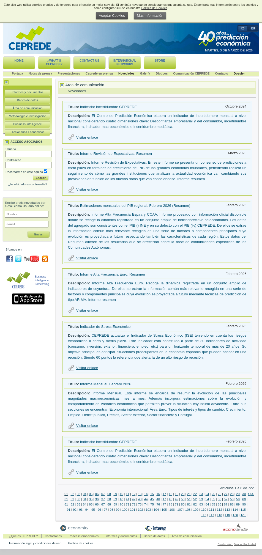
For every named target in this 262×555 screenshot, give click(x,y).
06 (97, 494)
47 (164, 499)
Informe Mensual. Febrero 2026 (105, 384)
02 (72, 494)
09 (115, 494)
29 (238, 494)
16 (158, 494)
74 (146, 504)
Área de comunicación (28, 108)
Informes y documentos (27, 92)
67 (103, 504)
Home (19, 60)
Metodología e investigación (27, 116)
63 (78, 504)
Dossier (239, 73)
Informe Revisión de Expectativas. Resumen (116, 154)
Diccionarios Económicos (28, 132)
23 (201, 494)
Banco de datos (27, 100)
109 (195, 509)
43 (140, 499)
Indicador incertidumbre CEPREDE (108, 107)
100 (124, 509)
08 (109, 494)
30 (244, 494)
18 (170, 494)
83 (201, 504)
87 (226, 504)
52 (195, 499)
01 (66, 494)
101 (132, 509)
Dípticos (162, 73)
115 (243, 509)
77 (164, 504)
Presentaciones (69, 73)
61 (66, 504)
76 (158, 504)
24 (207, 494)
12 (133, 494)
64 (84, 504)
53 (201, 499)
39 (115, 499)
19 (176, 494)
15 (152, 494)
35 (90, 499)
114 (235, 509)
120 (235, 514)
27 (226, 494)
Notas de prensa (40, 73)
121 (243, 514)
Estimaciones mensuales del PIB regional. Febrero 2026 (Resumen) (135, 206)
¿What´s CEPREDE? (54, 62)
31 (66, 499)
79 (176, 504)
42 (133, 499)
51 (189, 499)
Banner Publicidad (245, 544)
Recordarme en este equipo (26, 172)
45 (152, 499)
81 (189, 504)
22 (195, 494)
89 (238, 504)
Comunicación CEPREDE (191, 73)
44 (146, 499)
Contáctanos (53, 536)
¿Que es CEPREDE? (23, 536)
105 (164, 509)
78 (170, 504)
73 (140, 504)
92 (75, 509)
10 (121, 494)
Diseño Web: (225, 544)
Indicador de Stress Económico (105, 327)
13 (140, 494)
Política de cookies (81, 543)
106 (172, 509)
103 (148, 509)
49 (176, 499)
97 (105, 509)
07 (103, 494)
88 (232, 504)
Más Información (150, 15)
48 (170, 499)
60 (244, 499)
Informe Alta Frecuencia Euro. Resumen (112, 274)
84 (207, 504)
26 (219, 494)
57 (226, 499)
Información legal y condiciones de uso (35, 543)
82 (195, 504)
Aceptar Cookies (112, 15)
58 (232, 499)
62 (72, 504)
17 (164, 494)
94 (87, 509)
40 (121, 499)
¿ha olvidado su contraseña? (27, 184)
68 (109, 504)
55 (213, 499)
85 (213, 504)
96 (99, 509)
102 (140, 509)
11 (127, 494)
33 (78, 499)
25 (213, 494)
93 (81, 509)
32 (72, 499)
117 (211, 514)
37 (103, 499)
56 (219, 499)
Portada (17, 73)
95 (93, 509)
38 (109, 499)
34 (84, 499)
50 (183, 499)
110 (203, 509)
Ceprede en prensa (99, 73)
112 (219, 509)
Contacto (221, 73)
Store (160, 60)
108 (187, 509)
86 (219, 504)
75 (152, 504)
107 (179, 509)
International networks (124, 62)
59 (238, 499)
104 (156, 509)
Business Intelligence (27, 124)
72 (133, 504)
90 (244, 504)
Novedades (126, 73)
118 (219, 514)
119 (227, 514)
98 (111, 509)
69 (115, 504)
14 (146, 494)
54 (207, 499)
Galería (145, 73)
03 (78, 494)
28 (232, 494)
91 (68, 509)
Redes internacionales (84, 536)
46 (158, 499)
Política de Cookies (154, 8)
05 (90, 494)
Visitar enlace (87, 137)
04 (84, 494)
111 (211, 509)
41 (127, 499)
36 (97, 499)
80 (183, 504)
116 (203, 514)
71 (127, 504)
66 (97, 504)
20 (183, 494)
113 (227, 509)
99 (117, 509)
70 (121, 504)
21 (189, 494)
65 (90, 504)
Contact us (89, 60)
